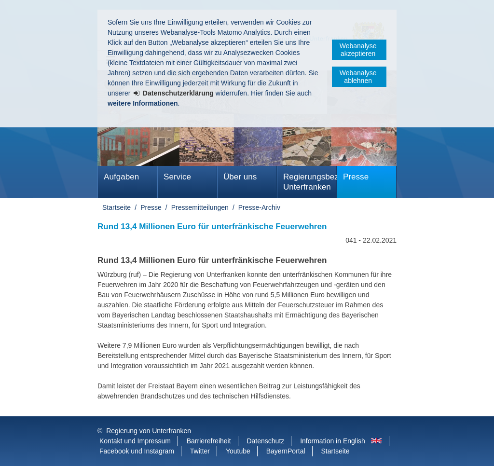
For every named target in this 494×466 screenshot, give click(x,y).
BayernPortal (285, 451)
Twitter (200, 451)
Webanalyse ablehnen (358, 76)
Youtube (238, 451)
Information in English (332, 441)
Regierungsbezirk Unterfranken (310, 182)
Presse (356, 176)
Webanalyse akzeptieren (358, 49)
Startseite (116, 207)
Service (177, 176)
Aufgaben (121, 176)
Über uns (240, 176)
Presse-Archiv (259, 207)
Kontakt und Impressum (135, 441)
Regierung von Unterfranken (148, 431)
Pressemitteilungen (200, 207)
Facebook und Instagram (136, 451)
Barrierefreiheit (209, 441)
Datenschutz (265, 441)
